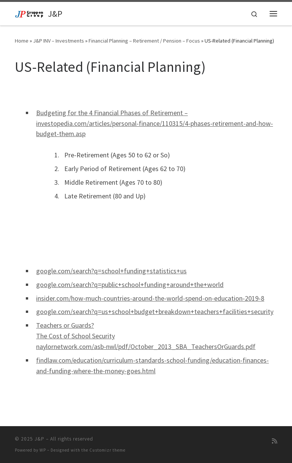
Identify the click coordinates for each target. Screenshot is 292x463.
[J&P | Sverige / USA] (30, 13)
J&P (39, 439)
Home (22, 40)
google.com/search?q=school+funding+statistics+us (111, 270)
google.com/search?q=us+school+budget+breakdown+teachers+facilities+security (154, 311)
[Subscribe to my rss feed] (274, 441)
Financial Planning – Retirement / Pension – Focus (144, 40)
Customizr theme (107, 450)
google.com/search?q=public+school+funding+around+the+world (130, 284)
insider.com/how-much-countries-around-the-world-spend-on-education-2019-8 (150, 298)
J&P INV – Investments (58, 40)
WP (43, 450)
